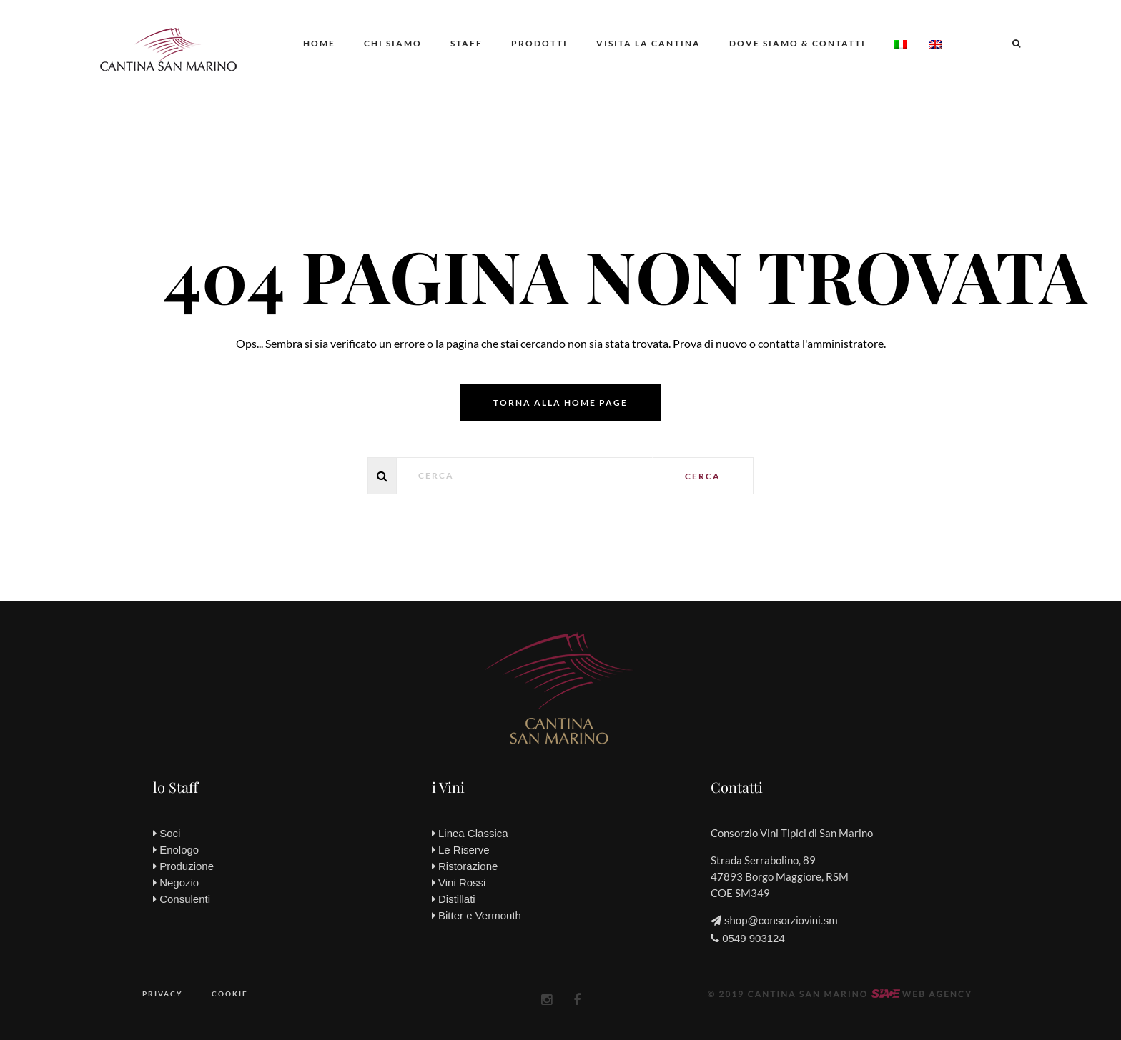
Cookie (230, 993)
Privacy (162, 993)
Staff (466, 43)
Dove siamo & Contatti (797, 43)
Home (319, 43)
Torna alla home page (560, 402)
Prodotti (539, 43)
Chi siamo (393, 43)
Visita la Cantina (648, 43)
